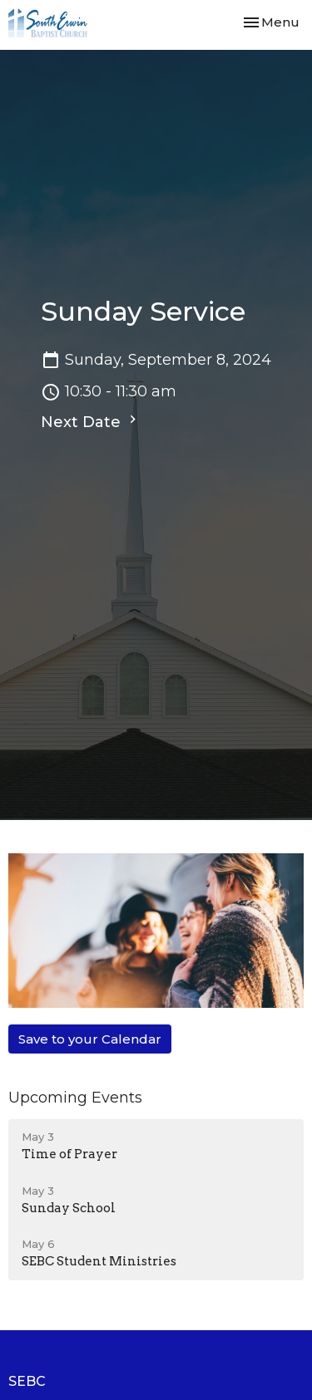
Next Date (91, 421)
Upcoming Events (75, 1097)
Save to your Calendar (89, 1039)
